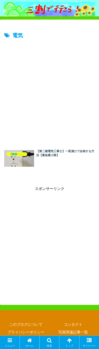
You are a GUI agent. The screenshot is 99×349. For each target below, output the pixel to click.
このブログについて (26, 324)
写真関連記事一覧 (73, 332)
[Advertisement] (49, 92)
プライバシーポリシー (25, 332)
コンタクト (73, 324)
